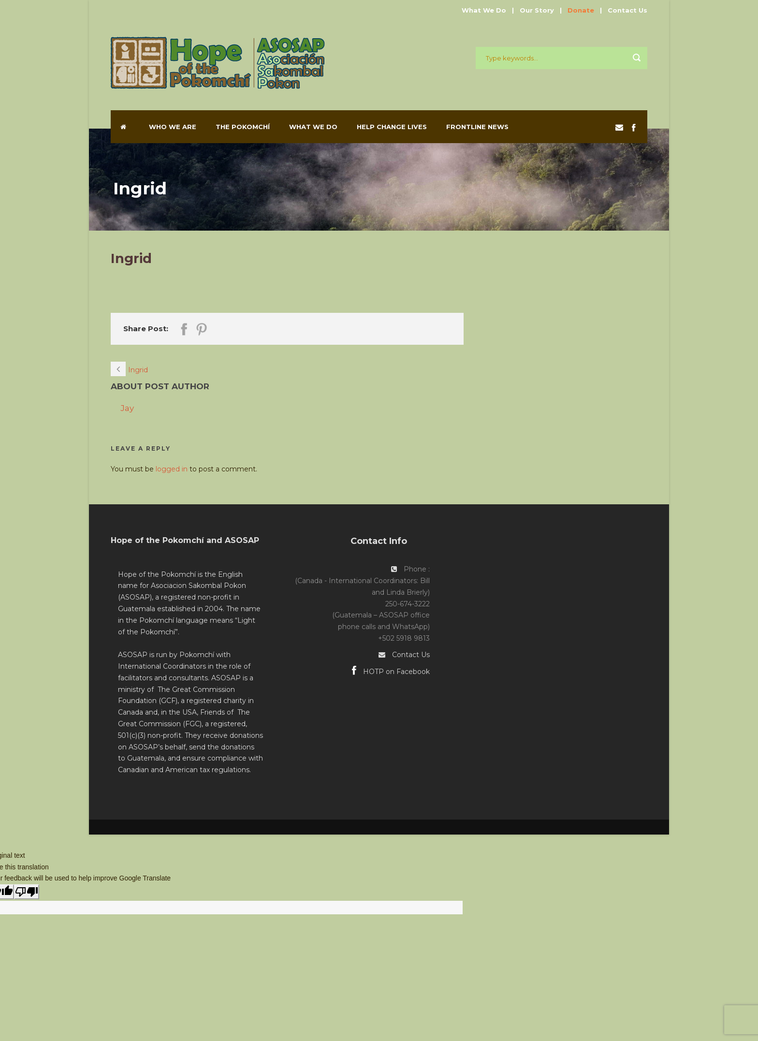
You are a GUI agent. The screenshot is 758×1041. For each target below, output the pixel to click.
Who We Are (172, 127)
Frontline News (477, 127)
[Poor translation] (26, 891)
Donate (581, 10)
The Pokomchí (243, 127)
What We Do (484, 10)
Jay (127, 408)
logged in (172, 469)
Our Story (537, 10)
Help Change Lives (392, 127)
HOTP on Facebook (391, 671)
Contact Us (627, 10)
